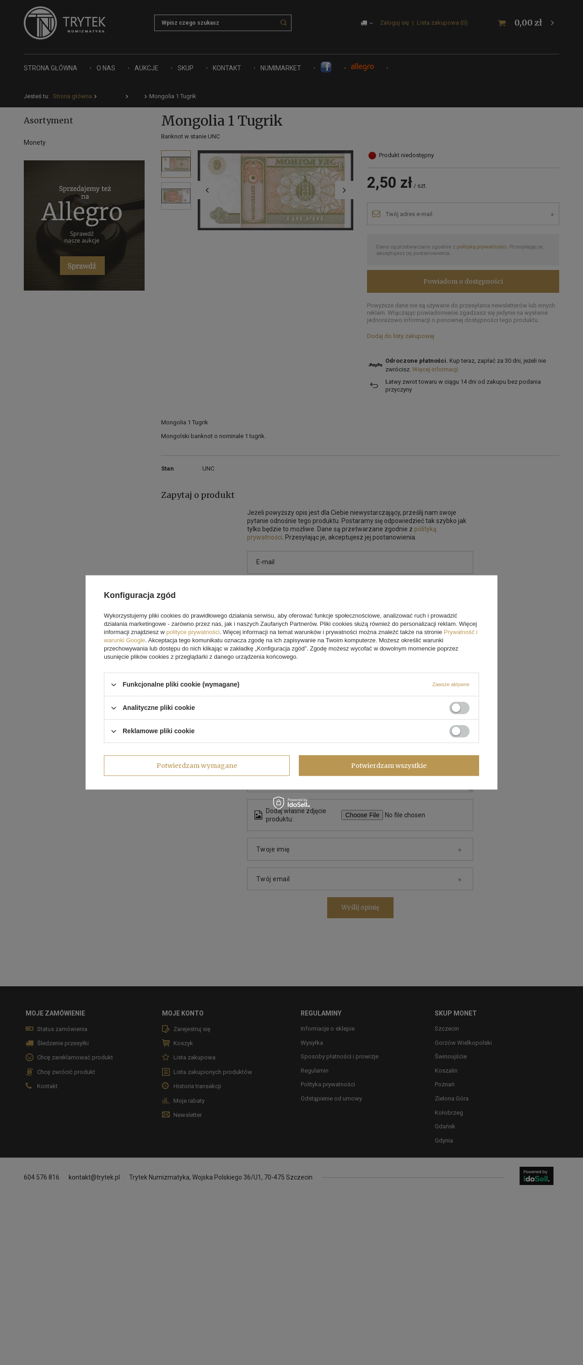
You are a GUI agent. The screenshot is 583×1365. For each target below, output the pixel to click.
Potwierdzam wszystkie (388, 766)
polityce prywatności (193, 632)
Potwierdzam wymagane (197, 766)
